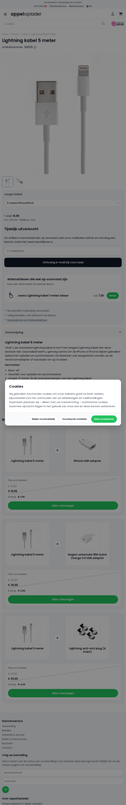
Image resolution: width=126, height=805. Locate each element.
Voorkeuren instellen (74, 419)
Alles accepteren (104, 419)
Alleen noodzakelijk (43, 419)
